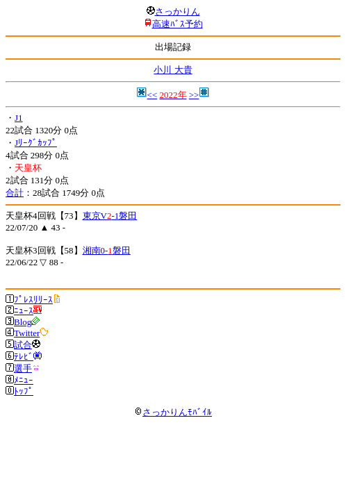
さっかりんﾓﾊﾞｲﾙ (173, 412)
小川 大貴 (173, 70)
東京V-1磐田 (110, 215)
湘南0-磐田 (107, 250)
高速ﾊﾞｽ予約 (177, 24)
